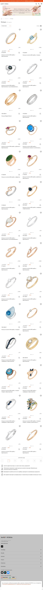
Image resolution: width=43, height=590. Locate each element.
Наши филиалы (4, 489)
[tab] (9, 49)
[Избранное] (20, 29)
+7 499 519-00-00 (4, 487)
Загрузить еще (21, 457)
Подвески (3, 525)
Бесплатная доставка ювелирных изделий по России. (13, 0)
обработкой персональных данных (24, 584)
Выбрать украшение (29, 0)
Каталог (6, 18)
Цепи (2, 524)
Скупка (2, 499)
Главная (2, 18)
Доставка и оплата (4, 546)
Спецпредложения (4, 549)
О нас (2, 511)
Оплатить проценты (5, 545)
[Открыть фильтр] (41, 26)
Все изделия (3, 521)
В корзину (19, 52)
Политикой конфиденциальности (9, 584)
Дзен (2, 492)
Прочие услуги (4, 510)
